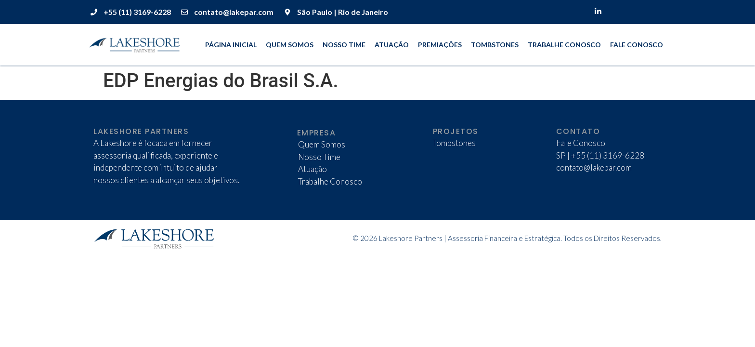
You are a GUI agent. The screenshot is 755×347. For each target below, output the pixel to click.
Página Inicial (231, 44)
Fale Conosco (636, 44)
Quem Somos (289, 44)
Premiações (440, 44)
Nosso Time (344, 44)
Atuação (392, 44)
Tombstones (495, 44)
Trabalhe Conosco (564, 44)
